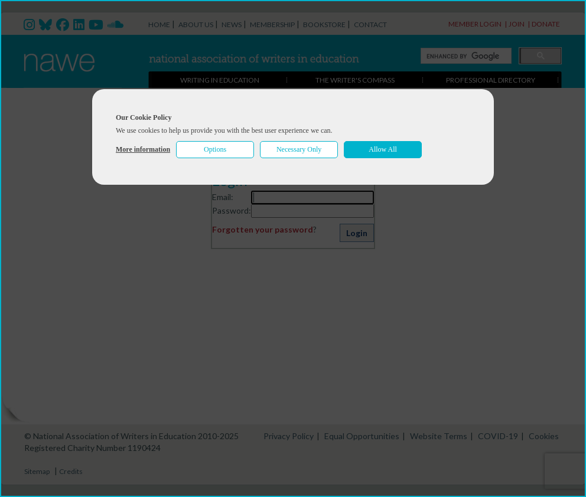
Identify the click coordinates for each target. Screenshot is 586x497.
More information (143, 149)
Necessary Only (298, 149)
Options (215, 149)
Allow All (383, 149)
